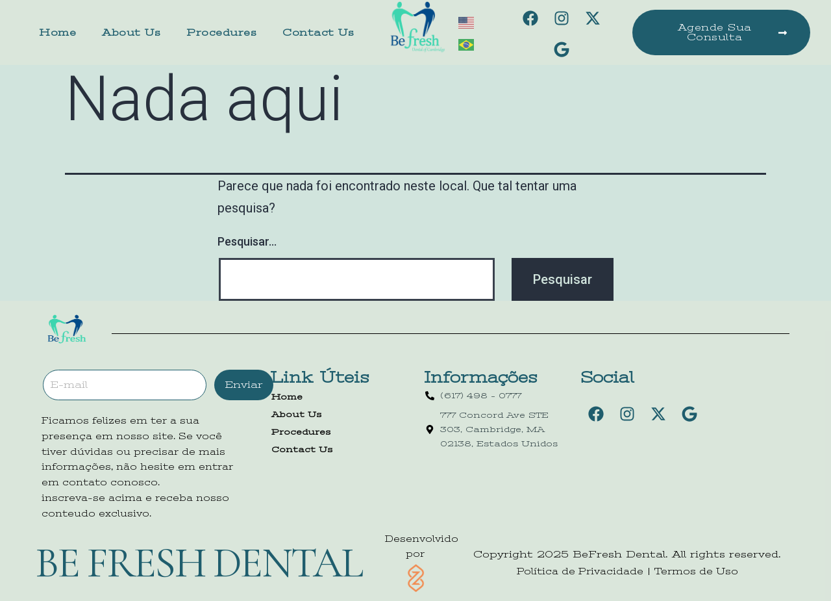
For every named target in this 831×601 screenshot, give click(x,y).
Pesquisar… (247, 241)
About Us (131, 32)
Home (57, 32)
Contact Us (318, 32)
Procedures (221, 32)
